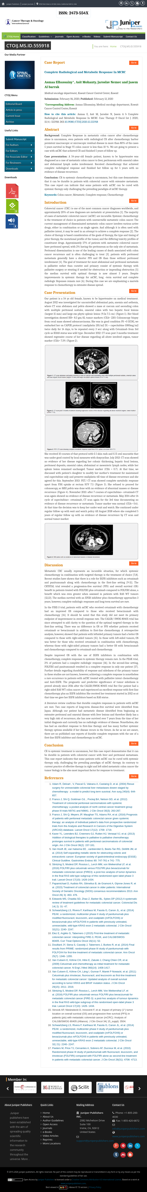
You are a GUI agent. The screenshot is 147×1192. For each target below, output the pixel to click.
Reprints (47, 1139)
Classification (29, 36)
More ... (25, 1159)
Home (113, 46)
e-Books (86, 36)
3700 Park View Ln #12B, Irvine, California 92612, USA (57, 4)
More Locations (51, 1143)
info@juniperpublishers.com (128, 1128)
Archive (10, 121)
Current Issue (13, 115)
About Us (48, 1116)
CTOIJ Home (11, 36)
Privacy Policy (95, 1187)
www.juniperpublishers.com (128, 1136)
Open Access (73, 36)
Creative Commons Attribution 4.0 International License (96, 1179)
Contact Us (131, 36)
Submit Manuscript (113, 36)
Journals (59, 36)
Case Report (55, 62)
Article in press (14, 109)
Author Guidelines (53, 1120)
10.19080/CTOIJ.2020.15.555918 (81, 121)
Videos (97, 36)
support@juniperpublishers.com (95, 1140)
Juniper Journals (27, 4)
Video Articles (50, 1135)
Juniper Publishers (13, 4)
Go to (133, 63)
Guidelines (46, 36)
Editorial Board (14, 103)
